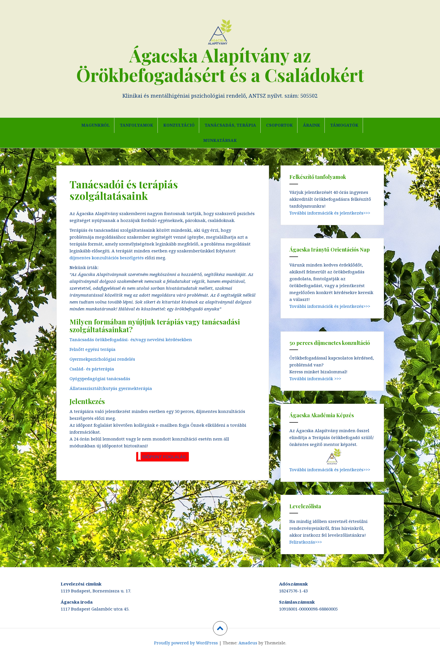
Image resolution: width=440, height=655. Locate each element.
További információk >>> (315, 378)
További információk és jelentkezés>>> (329, 213)
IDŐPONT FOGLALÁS (162, 456)
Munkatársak (220, 140)
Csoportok (279, 125)
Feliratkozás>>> (305, 542)
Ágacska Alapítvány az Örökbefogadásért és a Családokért (220, 64)
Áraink (311, 125)
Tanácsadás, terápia (230, 125)
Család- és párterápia (92, 369)
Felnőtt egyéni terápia (93, 349)
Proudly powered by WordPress (186, 643)
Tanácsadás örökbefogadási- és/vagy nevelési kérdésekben (131, 339)
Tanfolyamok (136, 125)
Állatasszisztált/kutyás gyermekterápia (111, 388)
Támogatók (344, 125)
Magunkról (95, 125)
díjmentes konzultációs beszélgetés (107, 257)
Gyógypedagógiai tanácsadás (100, 378)
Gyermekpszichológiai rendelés (102, 359)
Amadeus (248, 643)
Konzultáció (179, 125)
